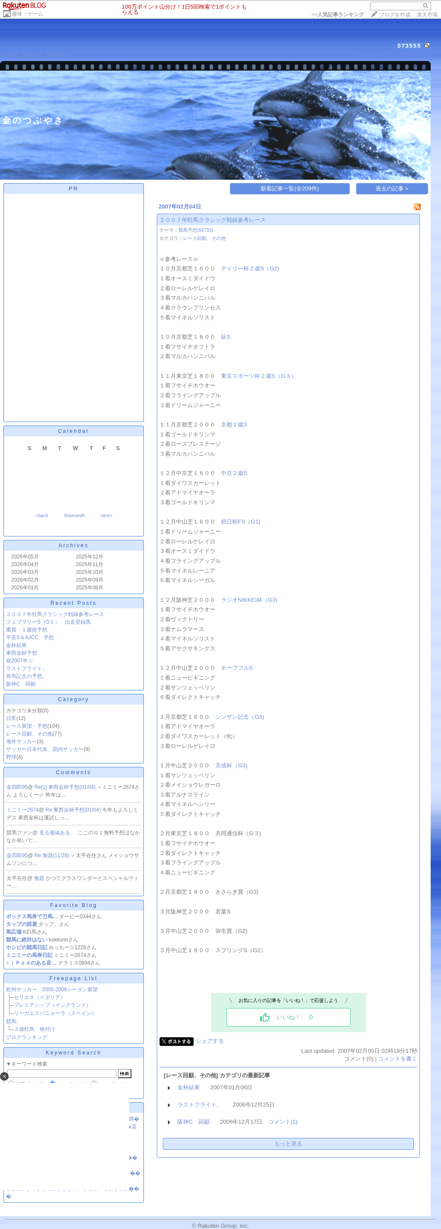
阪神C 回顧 (21, 684)
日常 (11, 718)
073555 (409, 46)
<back (41, 515)
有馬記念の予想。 (26, 676)
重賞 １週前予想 (26, 630)
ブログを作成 (394, 15)
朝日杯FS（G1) (240, 521)
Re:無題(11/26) (52, 855)
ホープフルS (237, 668)
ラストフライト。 (26, 668)
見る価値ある (55, 833)
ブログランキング (26, 1037)
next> (106, 515)
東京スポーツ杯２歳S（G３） (258, 376)
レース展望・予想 (26, 726)
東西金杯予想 (21, 653)
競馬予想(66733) (195, 230)
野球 (11, 757)
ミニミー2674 (22, 810)
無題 (40, 878)
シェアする (210, 1041)
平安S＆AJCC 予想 (30, 637)
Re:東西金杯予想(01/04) (73, 810)
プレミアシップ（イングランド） (52, 1005)
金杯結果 (16, 645)
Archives (74, 545)
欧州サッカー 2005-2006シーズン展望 (52, 990)
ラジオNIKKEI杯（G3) (249, 600)
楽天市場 (427, 15)
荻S (225, 337)
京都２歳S (234, 424)
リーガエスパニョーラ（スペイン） (55, 1013)
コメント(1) (283, 1122)
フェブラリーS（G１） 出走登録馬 (48, 622)
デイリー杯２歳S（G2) (250, 268)
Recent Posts (73, 603)
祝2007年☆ (19, 661)
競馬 (11, 1021)
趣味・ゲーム (27, 14)
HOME (10, 55)
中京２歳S (234, 473)
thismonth (74, 515)
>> (337, 15)
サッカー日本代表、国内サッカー (45, 749)
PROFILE (58, 55)
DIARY (32, 55)
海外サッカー (21, 742)
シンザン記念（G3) (239, 717)
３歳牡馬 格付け (34, 1029)
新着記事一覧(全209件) (290, 188)
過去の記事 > (392, 188)
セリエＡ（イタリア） (39, 997)
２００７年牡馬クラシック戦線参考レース (55, 614)
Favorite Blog (73, 905)
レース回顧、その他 (29, 734)
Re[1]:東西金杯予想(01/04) (65, 787)
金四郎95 (17, 787)
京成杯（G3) (231, 765)
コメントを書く (397, 1058)
